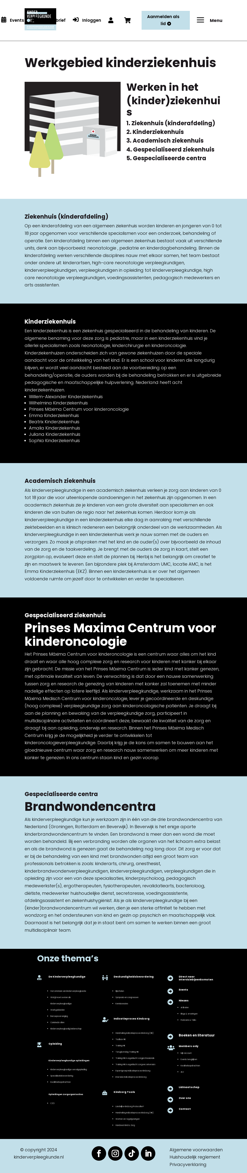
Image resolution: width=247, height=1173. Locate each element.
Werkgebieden (57, 1009)
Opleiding (55, 1044)
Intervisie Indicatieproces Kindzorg (131, 1077)
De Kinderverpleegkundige (66, 977)
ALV (182, 1071)
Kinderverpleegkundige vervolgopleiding (68, 1069)
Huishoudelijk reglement (195, 1157)
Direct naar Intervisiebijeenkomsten (196, 978)
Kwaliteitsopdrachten (190, 1065)
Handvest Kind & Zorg (125, 1125)
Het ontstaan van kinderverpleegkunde (68, 991)
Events (183, 990)
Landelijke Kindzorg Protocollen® (130, 1106)
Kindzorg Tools (124, 1092)
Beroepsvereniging (59, 1016)
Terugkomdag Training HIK (127, 1051)
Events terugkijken (189, 1059)
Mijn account (186, 1053)
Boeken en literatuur (197, 1035)
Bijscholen (120, 991)
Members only (188, 1046)
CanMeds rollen (57, 1022)
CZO (52, 1103)
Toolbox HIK (121, 1039)
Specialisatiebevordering (61, 1075)
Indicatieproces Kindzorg (132, 1018)
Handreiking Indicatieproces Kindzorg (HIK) (135, 1033)
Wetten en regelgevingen (128, 1118)
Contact (185, 1109)
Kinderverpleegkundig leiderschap (66, 1028)
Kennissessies (122, 1003)
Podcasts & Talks (188, 1020)
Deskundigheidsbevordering (134, 977)
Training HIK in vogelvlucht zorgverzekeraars (135, 1064)
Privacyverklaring (188, 1164)
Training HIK (120, 1045)
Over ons (185, 1098)
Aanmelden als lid (163, 20)
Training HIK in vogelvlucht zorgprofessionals (135, 1058)
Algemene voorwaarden (196, 1150)
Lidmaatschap (189, 1087)
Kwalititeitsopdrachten (60, 1082)
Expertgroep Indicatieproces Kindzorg (133, 1070)
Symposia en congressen (127, 997)
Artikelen (185, 1007)
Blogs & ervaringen (189, 1013)
